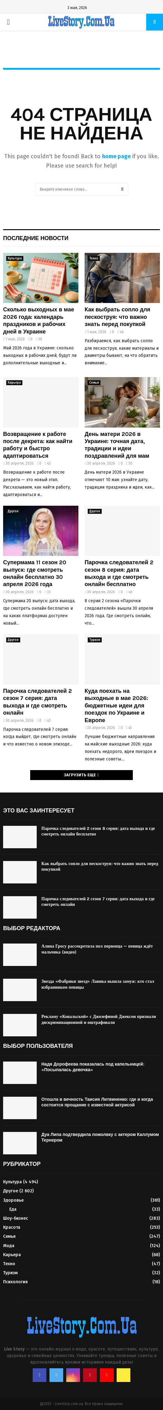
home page (116, 156)
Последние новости (35, 238)
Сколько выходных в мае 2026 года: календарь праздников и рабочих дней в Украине (38, 320)
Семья (94, 383)
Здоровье (13, 1200)
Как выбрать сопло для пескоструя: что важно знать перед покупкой (117, 317)
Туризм (94, 640)
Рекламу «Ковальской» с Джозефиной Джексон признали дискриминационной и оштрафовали (98, 1019)
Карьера (14, 383)
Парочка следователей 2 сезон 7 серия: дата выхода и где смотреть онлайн (37, 702)
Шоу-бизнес (15, 1218)
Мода (8, 1245)
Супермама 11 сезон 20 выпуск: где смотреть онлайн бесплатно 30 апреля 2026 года (34, 573)
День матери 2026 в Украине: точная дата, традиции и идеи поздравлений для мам (117, 445)
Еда (12, 1209)
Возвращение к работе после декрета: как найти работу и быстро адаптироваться (37, 445)
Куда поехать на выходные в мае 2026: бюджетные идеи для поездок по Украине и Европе (116, 706)
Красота (11, 1227)
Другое (13, 511)
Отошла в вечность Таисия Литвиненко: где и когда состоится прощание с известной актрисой (97, 1102)
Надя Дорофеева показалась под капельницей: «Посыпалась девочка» (92, 1067)
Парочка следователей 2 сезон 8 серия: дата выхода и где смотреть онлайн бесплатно (119, 573)
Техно (93, 258)
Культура (15, 258)
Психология (15, 1282)
